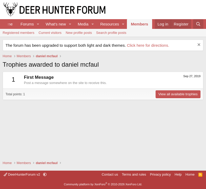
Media (83, 24)
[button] (38, 24)
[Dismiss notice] (198, 45)
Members (139, 24)
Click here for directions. (148, 45)
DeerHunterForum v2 (22, 174)
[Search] (198, 24)
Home (190, 174)
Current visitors (50, 33)
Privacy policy (160, 174)
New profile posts (79, 33)
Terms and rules (134, 174)
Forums (27, 24)
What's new (56, 24)
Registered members (18, 33)
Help (178, 174)
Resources (109, 24)
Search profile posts (111, 33)
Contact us (110, 174)
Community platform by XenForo (103, 184)
